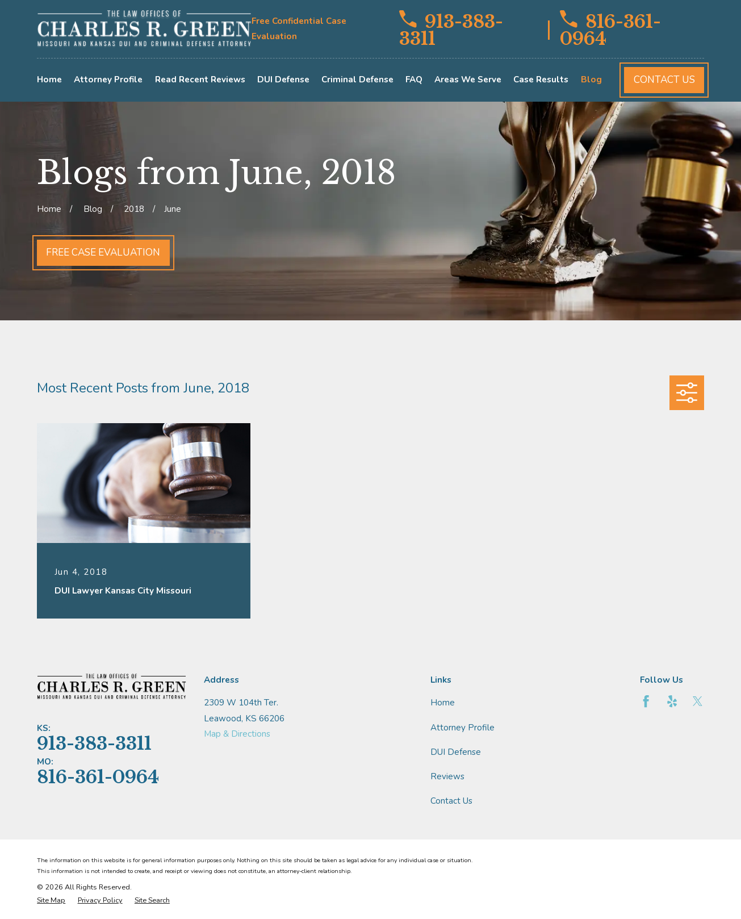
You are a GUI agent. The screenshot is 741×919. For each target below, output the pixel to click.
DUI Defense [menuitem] (283, 79)
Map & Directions (237, 734)
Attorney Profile (462, 727)
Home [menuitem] (49, 79)
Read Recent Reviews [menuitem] (200, 79)
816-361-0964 (610, 29)
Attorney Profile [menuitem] (108, 79)
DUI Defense (455, 752)
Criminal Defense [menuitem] (357, 79)
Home (442, 702)
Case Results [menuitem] (540, 79)
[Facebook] (646, 701)
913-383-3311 (451, 29)
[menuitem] (51, 900)
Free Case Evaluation (103, 252)
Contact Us (664, 79)
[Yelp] (672, 701)
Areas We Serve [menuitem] (467, 79)
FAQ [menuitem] (413, 79)
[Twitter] (698, 701)
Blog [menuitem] (591, 79)
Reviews (447, 776)
